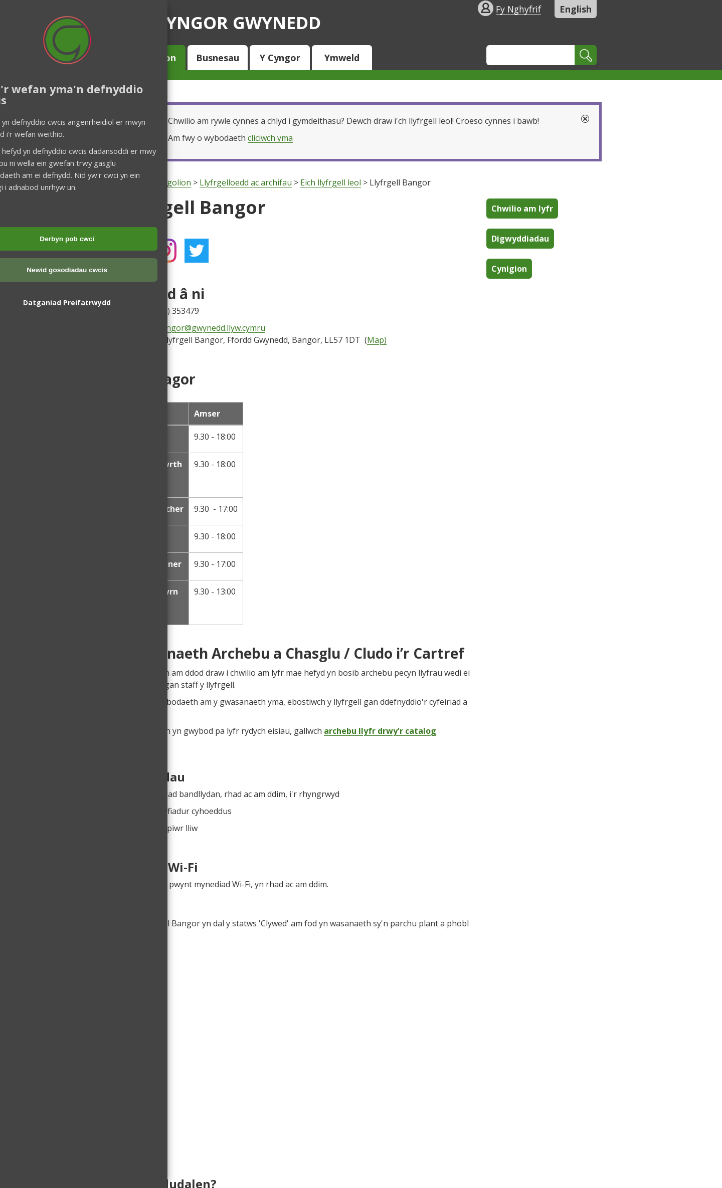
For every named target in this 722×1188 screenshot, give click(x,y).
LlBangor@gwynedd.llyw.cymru (207, 327)
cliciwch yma (270, 137)
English (576, 9)
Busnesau (217, 58)
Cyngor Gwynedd (223, 22)
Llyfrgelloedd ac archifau (246, 182)
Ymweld (341, 58)
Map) (377, 339)
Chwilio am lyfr (522, 208)
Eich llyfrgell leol (330, 182)
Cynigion (509, 268)
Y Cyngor (280, 58)
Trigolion (155, 58)
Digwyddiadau (520, 238)
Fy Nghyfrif (518, 9)
